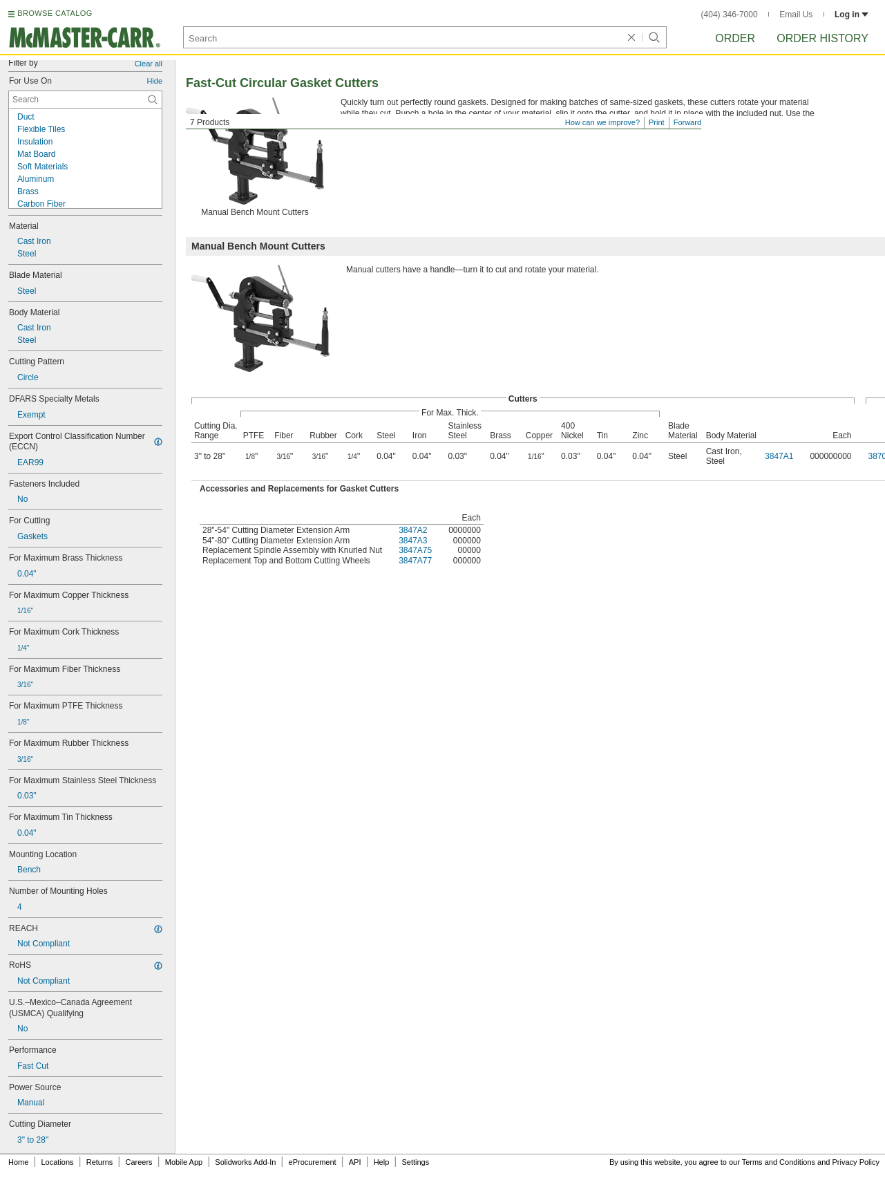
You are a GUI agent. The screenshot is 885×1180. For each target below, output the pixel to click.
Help (382, 1162)
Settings (415, 1162)
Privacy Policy (855, 1162)
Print (657, 122)
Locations (57, 1162)
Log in (851, 14)
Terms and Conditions (778, 1162)
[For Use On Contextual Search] (85, 100)
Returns (99, 1162)
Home (18, 1162)
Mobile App (183, 1162)
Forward (687, 122)
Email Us (795, 14)
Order (735, 38)
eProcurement (312, 1162)
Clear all (148, 63)
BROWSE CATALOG (54, 13)
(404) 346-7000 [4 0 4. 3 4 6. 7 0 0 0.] (729, 14)
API (355, 1162)
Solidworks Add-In (245, 1162)
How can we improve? (602, 122)
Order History (822, 38)
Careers (138, 1162)
